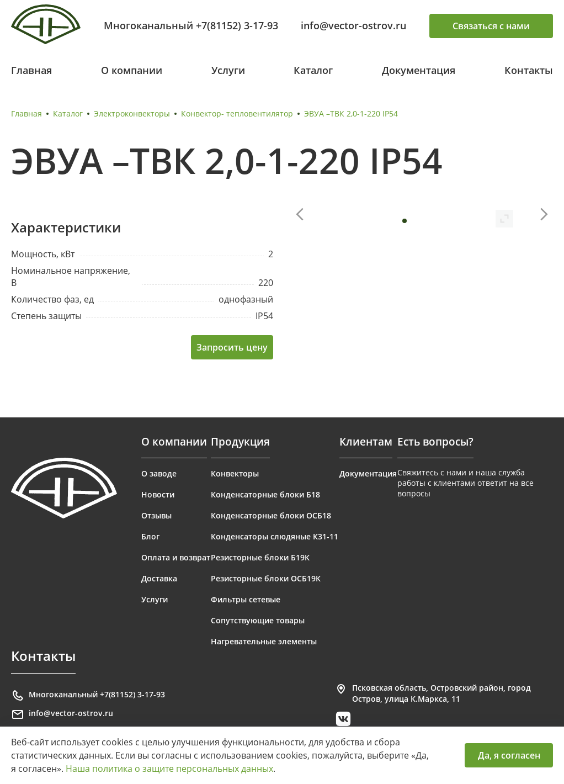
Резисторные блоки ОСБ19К (266, 578)
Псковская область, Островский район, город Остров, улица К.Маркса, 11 (432, 693)
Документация (418, 70)
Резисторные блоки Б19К (260, 557)
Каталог (313, 70)
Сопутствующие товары (258, 620)
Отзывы (156, 515)
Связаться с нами (491, 26)
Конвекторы (235, 473)
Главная (31, 70)
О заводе (159, 473)
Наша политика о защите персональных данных (169, 768)
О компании (131, 70)
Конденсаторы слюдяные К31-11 (274, 536)
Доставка (159, 578)
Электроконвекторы (132, 113)
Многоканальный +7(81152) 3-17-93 (191, 25)
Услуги (228, 70)
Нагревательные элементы (264, 641)
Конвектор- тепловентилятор (237, 113)
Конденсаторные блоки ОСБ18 (271, 515)
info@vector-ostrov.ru (353, 25)
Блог (150, 536)
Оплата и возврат (175, 557)
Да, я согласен (509, 755)
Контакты (528, 70)
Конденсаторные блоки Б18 (265, 494)
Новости (157, 494)
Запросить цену (232, 347)
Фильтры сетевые (245, 599)
